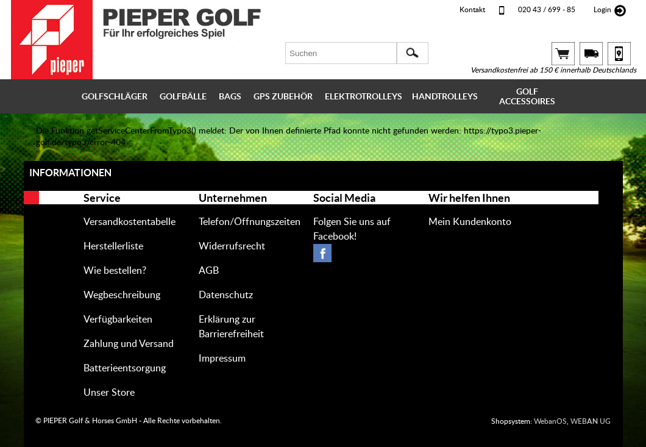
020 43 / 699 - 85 (546, 9)
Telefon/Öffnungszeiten (249, 222)
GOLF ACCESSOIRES (527, 96)
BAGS (230, 96)
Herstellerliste (113, 246)
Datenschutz (226, 295)
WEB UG (590, 421)
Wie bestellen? (114, 271)
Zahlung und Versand (128, 344)
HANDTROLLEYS (445, 96)
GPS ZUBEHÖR (283, 96)
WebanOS (550, 421)
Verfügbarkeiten (117, 319)
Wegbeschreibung (121, 295)
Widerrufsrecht (232, 246)
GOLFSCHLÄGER (114, 96)
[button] (412, 53)
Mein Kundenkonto (469, 222)
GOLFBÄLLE (183, 96)
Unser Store (109, 393)
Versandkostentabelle (129, 222)
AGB (209, 271)
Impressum (222, 358)
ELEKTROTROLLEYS (363, 96)
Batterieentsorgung (124, 368)
